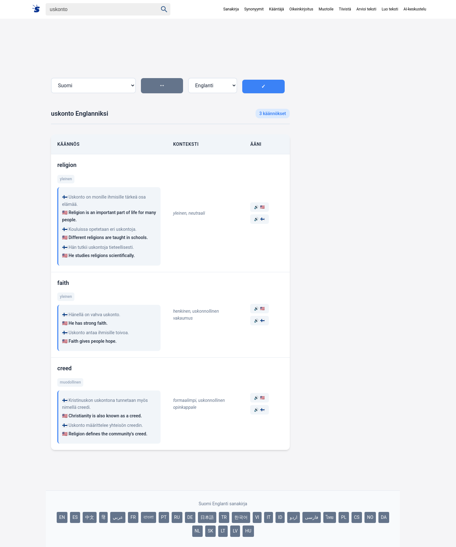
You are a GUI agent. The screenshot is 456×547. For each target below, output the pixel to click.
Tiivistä (345, 9)
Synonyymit (254, 9)
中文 (89, 517)
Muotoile (326, 9)
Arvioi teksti (366, 9)
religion (67, 165)
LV (235, 530)
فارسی (311, 517)
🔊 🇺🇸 (259, 207)
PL (343, 517)
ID (280, 517)
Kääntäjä (276, 9)
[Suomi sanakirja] (38, 9)
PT (164, 517)
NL (197, 530)
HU (248, 530)
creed (64, 368)
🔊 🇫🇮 (259, 219)
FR (133, 517)
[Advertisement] (347, 134)
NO (370, 517)
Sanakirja (231, 9)
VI (257, 517)
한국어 (241, 517)
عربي (118, 517)
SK (210, 530)
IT (268, 517)
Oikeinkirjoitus (301, 9)
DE (190, 517)
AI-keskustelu (414, 9)
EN (62, 517)
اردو (293, 517)
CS (356, 517)
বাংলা (148, 517)
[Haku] (96, 9)
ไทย (329, 517)
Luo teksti (390, 9)
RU (177, 517)
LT (223, 530)
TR (224, 517)
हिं (103, 517)
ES (75, 517)
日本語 (207, 517)
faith (63, 283)
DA (384, 517)
